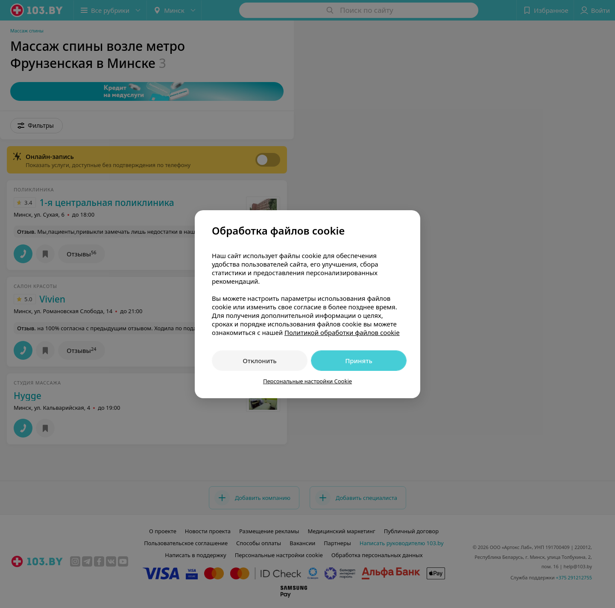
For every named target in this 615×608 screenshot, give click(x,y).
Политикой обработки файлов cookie (342, 332)
